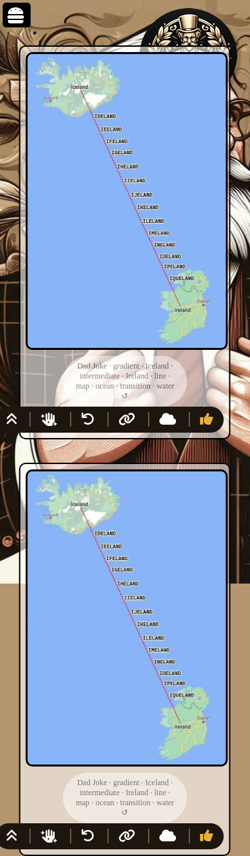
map (83, 386)
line (160, 376)
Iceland (157, 366)
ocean (104, 386)
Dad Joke (92, 366)
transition (135, 386)
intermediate (100, 376)
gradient (126, 366)
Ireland (136, 376)
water (166, 386)
